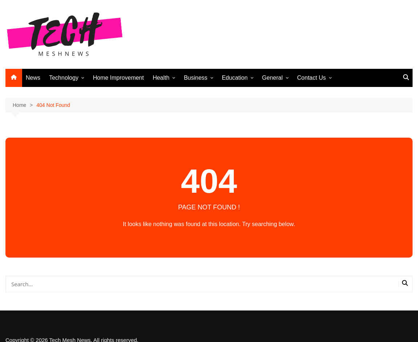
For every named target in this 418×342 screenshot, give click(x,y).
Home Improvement (118, 78)
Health (161, 78)
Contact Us (311, 78)
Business (195, 78)
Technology (63, 78)
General (272, 78)
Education (235, 78)
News (33, 78)
